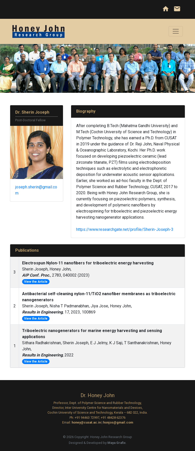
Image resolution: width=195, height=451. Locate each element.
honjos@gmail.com (118, 422)
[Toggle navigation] (176, 31)
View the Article (35, 281)
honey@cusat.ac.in (86, 422)
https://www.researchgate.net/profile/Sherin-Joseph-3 (124, 229)
